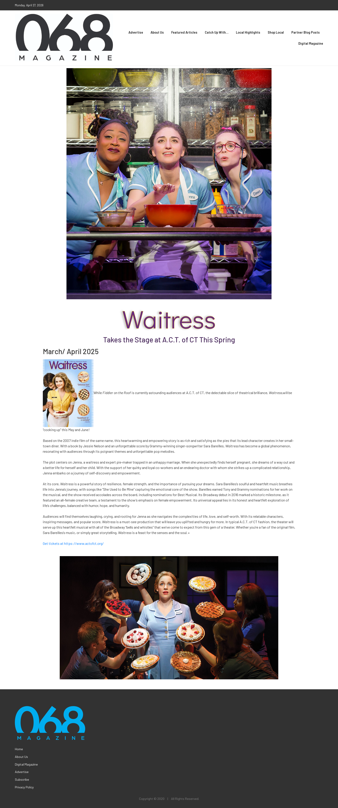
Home (19, 749)
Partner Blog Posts (305, 32)
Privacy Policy (24, 787)
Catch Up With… (216, 32)
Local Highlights (248, 32)
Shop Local (276, 32)
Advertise (135, 32)
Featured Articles (184, 32)
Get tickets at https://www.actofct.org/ (73, 543)
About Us (157, 32)
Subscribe (22, 779)
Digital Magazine (310, 43)
